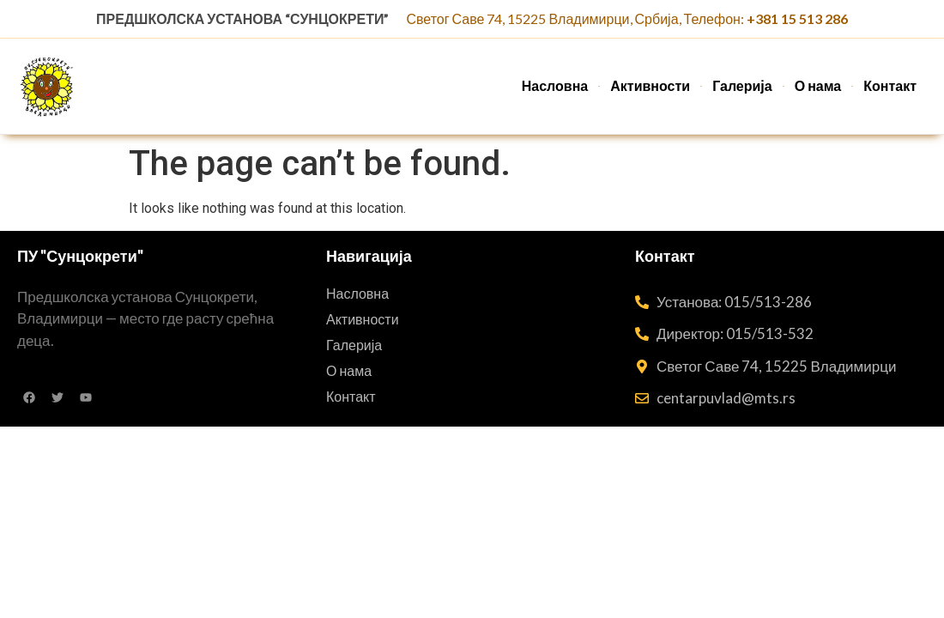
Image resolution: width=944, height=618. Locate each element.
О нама (818, 85)
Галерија (742, 85)
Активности (650, 85)
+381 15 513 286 (797, 18)
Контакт (890, 85)
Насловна (555, 85)
